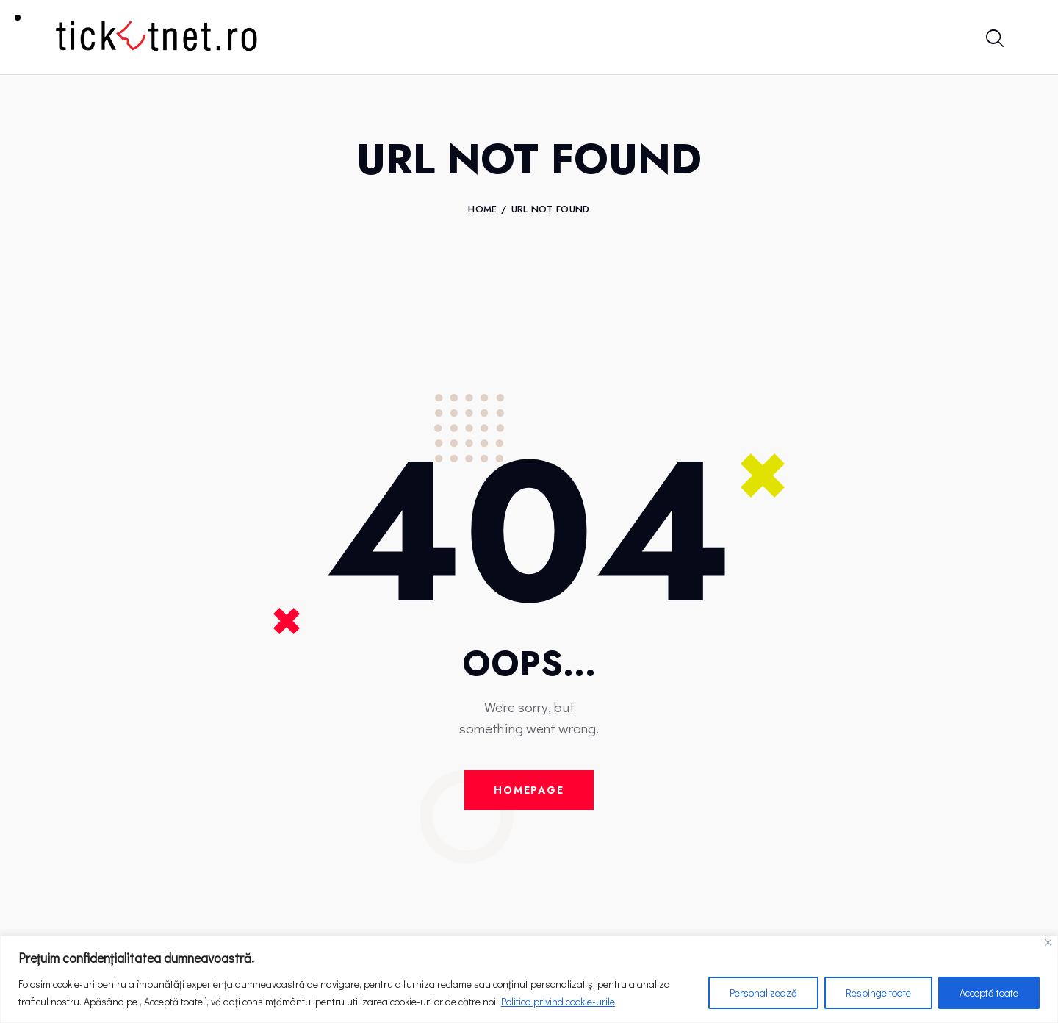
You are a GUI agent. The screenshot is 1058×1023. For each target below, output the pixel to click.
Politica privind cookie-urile (558, 1001)
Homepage (529, 790)
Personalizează (763, 992)
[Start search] (994, 39)
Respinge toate (878, 992)
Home (482, 209)
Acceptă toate (989, 992)
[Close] (1048, 942)
